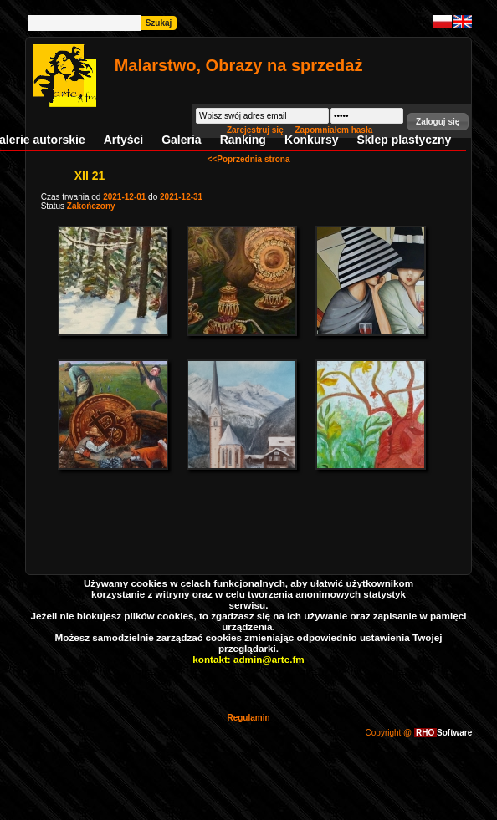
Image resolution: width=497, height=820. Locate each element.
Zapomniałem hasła (333, 130)
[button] (438, 121)
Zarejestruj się (256, 130)
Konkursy (311, 139)
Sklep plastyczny (403, 139)
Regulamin (248, 717)
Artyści (123, 139)
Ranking (243, 139)
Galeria (181, 139)
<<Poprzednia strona (249, 159)
